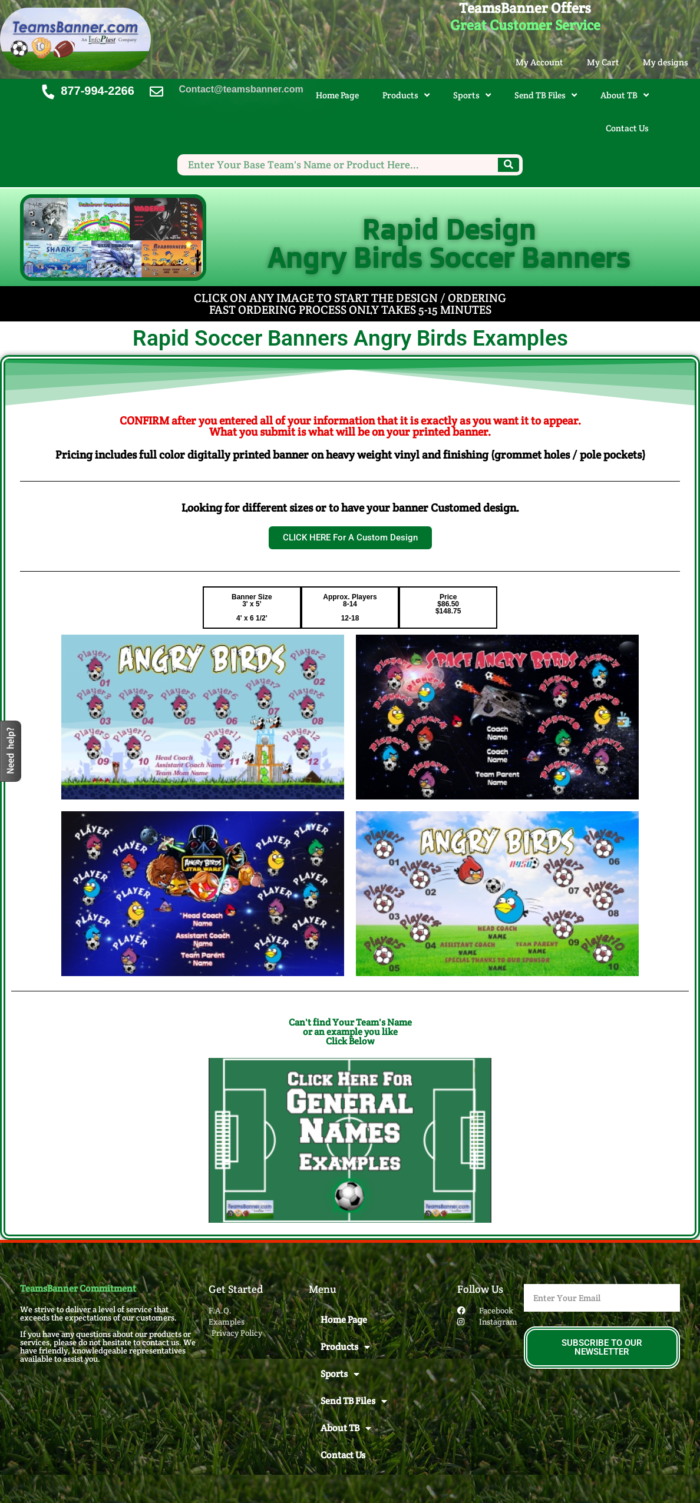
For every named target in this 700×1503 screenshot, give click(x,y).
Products (406, 95)
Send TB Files (545, 95)
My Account (539, 62)
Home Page (337, 95)
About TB (624, 95)
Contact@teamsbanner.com (241, 89)
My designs (665, 62)
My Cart (603, 62)
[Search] (508, 165)
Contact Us (627, 128)
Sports (472, 95)
